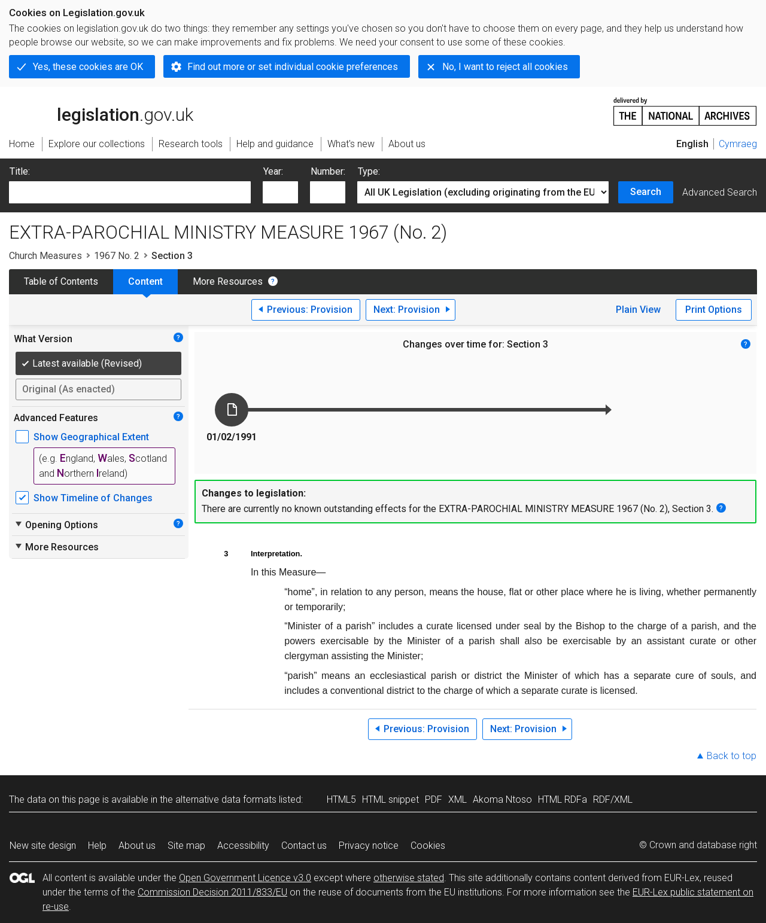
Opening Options (56, 525)
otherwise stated (408, 878)
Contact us (304, 845)
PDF (433, 799)
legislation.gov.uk (101, 111)
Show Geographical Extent (91, 437)
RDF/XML (613, 799)
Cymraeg (738, 144)
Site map (186, 845)
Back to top (731, 755)
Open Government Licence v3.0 (245, 878)
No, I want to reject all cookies (505, 66)
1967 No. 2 (116, 255)
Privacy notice (369, 845)
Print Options (713, 309)
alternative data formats (225, 799)
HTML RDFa (562, 799)
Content (145, 281)
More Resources (228, 281)
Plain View (638, 309)
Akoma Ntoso (502, 799)
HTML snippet (390, 799)
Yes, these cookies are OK (88, 66)
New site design (43, 845)
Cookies (428, 845)
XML (457, 799)
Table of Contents (61, 281)
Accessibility (243, 845)
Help (97, 845)
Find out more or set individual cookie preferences (292, 66)
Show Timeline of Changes (93, 498)
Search (645, 191)
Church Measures (45, 255)
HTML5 (341, 799)
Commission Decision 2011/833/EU (212, 892)
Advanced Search (719, 192)
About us (137, 845)
